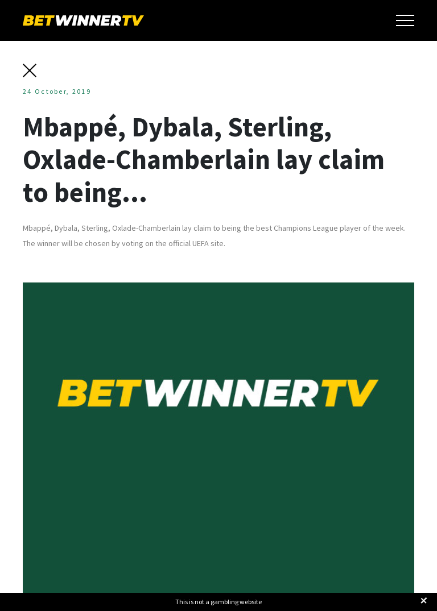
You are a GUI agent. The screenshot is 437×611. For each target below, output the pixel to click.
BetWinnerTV (83, 20)
